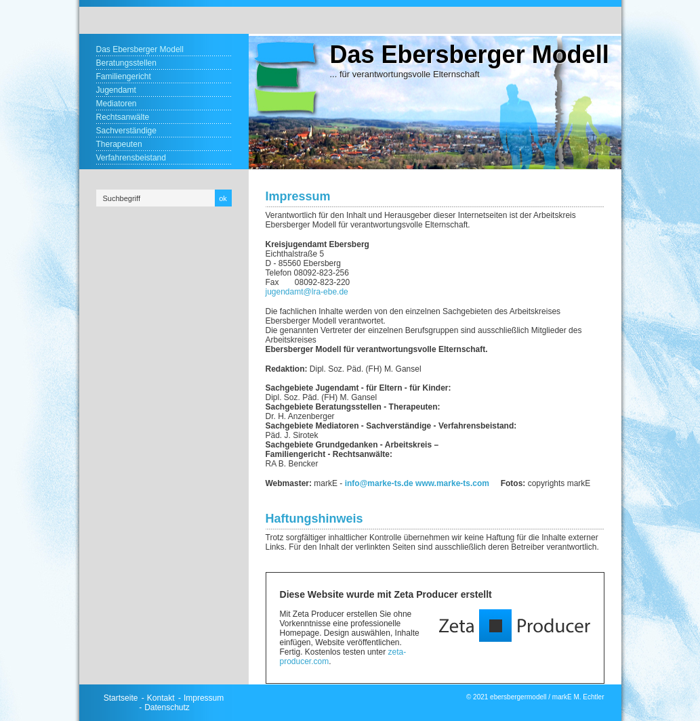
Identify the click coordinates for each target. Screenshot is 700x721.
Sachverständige (126, 130)
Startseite (121, 698)
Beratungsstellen (126, 63)
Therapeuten (119, 144)
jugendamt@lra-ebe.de (307, 292)
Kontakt (161, 698)
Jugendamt (116, 90)
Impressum (204, 698)
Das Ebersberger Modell (140, 49)
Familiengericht (123, 76)
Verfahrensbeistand (131, 157)
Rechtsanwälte (123, 117)
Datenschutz (167, 707)
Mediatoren (116, 103)
